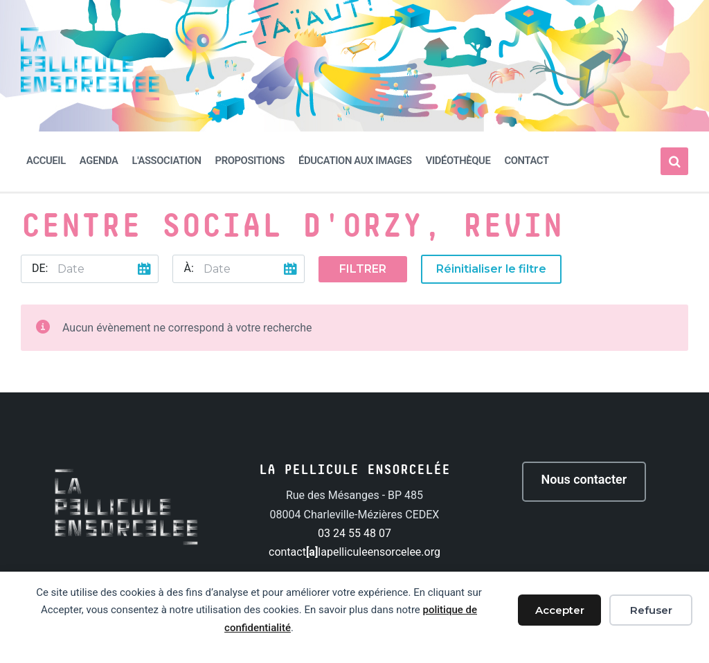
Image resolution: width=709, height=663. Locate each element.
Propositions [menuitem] (250, 160)
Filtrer (362, 268)
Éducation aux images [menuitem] (355, 160)
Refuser (651, 610)
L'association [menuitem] (166, 160)
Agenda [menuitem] (99, 160)
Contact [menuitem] (526, 160)
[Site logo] (90, 96)
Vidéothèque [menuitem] (458, 160)
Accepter (559, 610)
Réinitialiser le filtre (491, 268)
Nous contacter (584, 479)
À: (188, 268)
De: (40, 268)
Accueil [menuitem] (46, 160)
